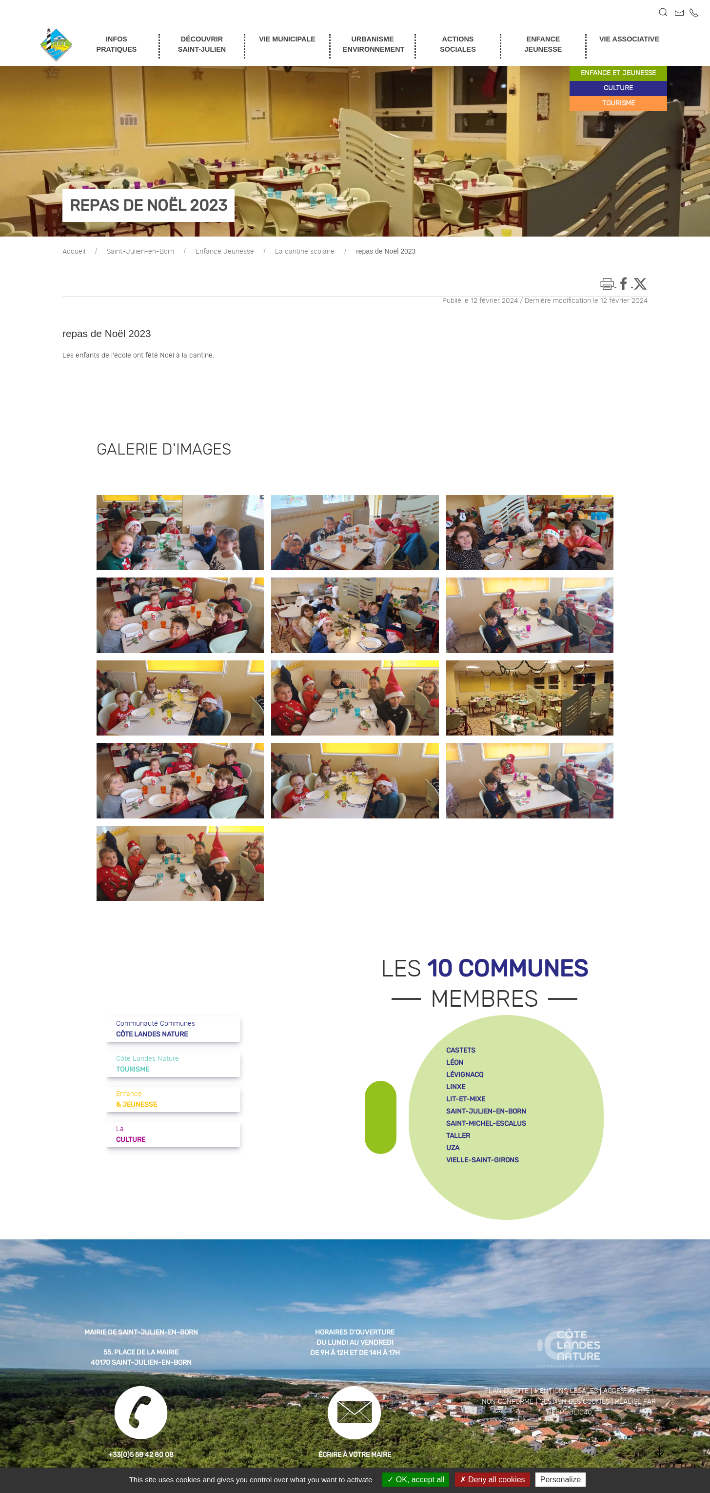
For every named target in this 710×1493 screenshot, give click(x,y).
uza (452, 1148)
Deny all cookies (492, 1479)
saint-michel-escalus (486, 1123)
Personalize (560, 1479)
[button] (663, 12)
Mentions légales (566, 1391)
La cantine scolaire (305, 251)
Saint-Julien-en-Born (140, 251)
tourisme (618, 103)
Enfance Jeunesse (225, 251)
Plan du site (506, 1391)
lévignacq (464, 1075)
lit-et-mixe (465, 1099)
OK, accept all (415, 1479)
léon (454, 1062)
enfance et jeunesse (618, 73)
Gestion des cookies (574, 1401)
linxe (455, 1087)
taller (458, 1136)
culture (618, 88)
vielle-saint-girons (482, 1160)
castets (460, 1050)
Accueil (73, 251)
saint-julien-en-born (486, 1111)
